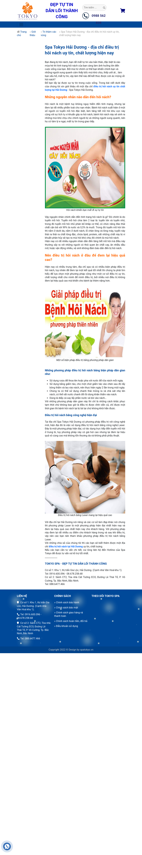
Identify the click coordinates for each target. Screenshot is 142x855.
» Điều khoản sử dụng (66, 626)
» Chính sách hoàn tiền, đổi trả (70, 621)
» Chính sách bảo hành (66, 602)
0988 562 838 (99, 16)
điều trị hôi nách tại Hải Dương (66, 557)
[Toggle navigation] (21, 24)
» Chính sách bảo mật (66, 607)
